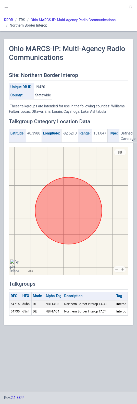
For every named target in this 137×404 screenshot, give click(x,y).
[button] (130, 7)
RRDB (8, 20)
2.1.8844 (18, 398)
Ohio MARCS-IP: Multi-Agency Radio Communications (73, 20)
